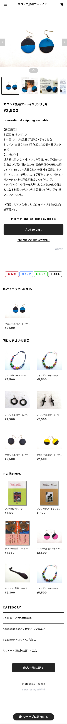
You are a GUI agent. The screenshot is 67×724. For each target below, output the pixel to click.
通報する (59, 249)
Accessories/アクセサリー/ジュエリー (25, 628)
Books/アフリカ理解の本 (17, 617)
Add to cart (33, 229)
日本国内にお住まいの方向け (34, 240)
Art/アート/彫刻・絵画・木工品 (20, 650)
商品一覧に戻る (33, 668)
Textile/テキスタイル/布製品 (19, 639)
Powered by (33, 689)
